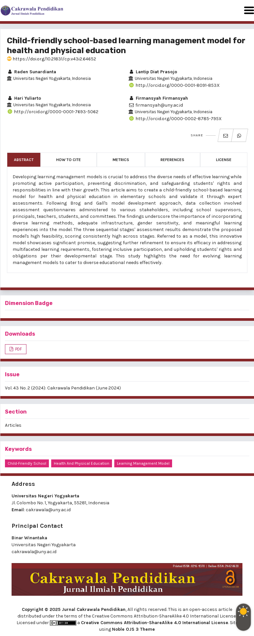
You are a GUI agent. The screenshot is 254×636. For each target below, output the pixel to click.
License (224, 159)
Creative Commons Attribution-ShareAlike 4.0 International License (154, 622)
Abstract (24, 159)
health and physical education (81, 463)
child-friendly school (27, 463)
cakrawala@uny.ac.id (48, 510)
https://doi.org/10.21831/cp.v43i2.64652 (51, 59)
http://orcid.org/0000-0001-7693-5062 (52, 112)
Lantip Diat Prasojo (152, 72)
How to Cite (68, 159)
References (172, 159)
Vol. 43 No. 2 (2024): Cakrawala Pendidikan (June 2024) (63, 388)
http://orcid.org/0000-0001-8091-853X (174, 85)
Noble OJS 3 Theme (133, 629)
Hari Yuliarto (24, 98)
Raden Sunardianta (31, 72)
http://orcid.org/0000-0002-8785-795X (175, 118)
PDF (18, 349)
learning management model (143, 463)
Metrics (121, 159)
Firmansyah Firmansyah (158, 98)
